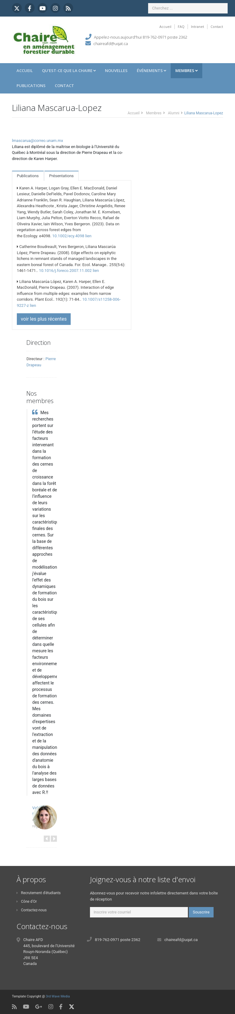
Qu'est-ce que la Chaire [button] (69, 70)
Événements (151, 70)
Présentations (61, 175)
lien (88, 236)
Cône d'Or (27, 901)
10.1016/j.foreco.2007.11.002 (65, 270)
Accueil (165, 26)
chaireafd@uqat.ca (110, 43)
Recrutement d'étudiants (39, 893)
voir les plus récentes (44, 319)
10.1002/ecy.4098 (68, 236)
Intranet (197, 26)
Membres (186, 70)
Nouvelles (116, 70)
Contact (217, 26)
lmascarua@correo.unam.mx (37, 140)
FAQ (181, 26)
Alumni (173, 113)
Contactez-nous (32, 910)
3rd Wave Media (58, 996)
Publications (31, 85)
